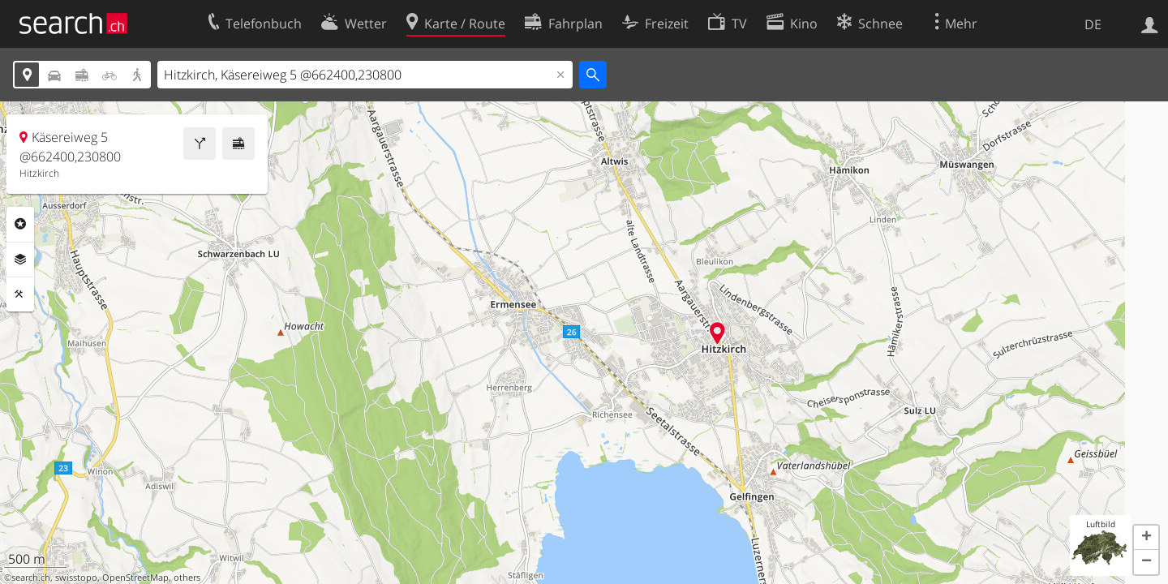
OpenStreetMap (135, 577)
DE (1092, 24)
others (187, 577)
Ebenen (20, 260)
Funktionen (20, 294)
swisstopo (76, 577)
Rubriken (20, 224)
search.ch (30, 577)
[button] (1146, 538)
